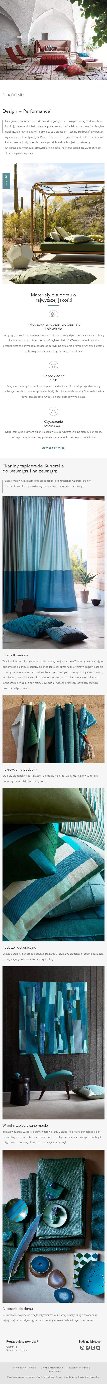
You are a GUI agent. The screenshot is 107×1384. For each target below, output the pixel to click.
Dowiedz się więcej (53, 448)
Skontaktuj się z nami (17, 1350)
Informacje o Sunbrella (25, 1368)
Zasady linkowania (27, 1377)
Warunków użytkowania (66, 1377)
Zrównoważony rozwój (53, 1368)
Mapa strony (12, 1377)
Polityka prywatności (45, 1377)
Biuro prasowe (53, 1371)
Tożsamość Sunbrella (80, 1368)
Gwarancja (11, 1347)
